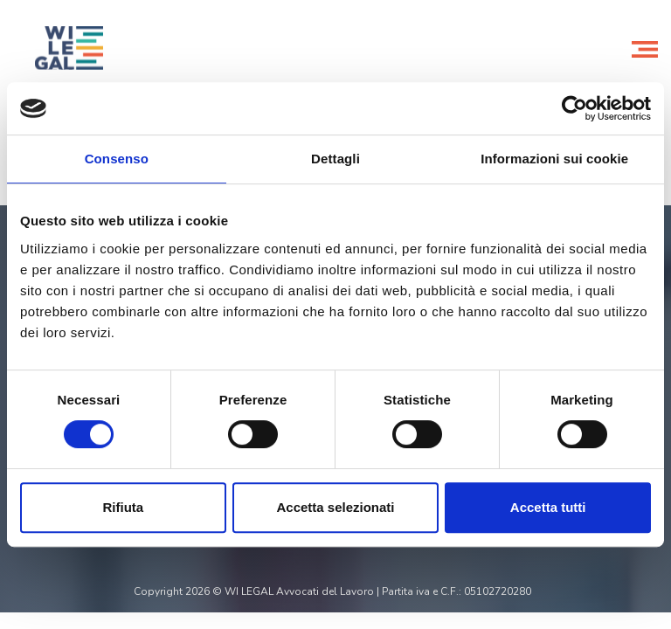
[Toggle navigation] (645, 48)
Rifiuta (122, 507)
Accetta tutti (548, 507)
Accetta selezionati (335, 507)
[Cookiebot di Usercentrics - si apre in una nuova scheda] (574, 108)
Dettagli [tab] (335, 158)
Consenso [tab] (117, 158)
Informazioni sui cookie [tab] (554, 158)
